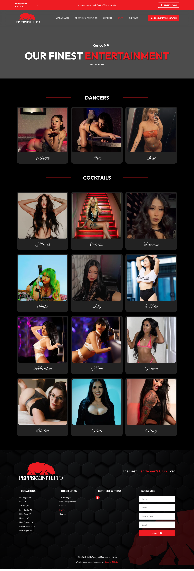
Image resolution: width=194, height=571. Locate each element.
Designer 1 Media (111, 564)
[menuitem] (27, 5)
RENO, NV (93, 64)
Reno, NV (101, 45)
